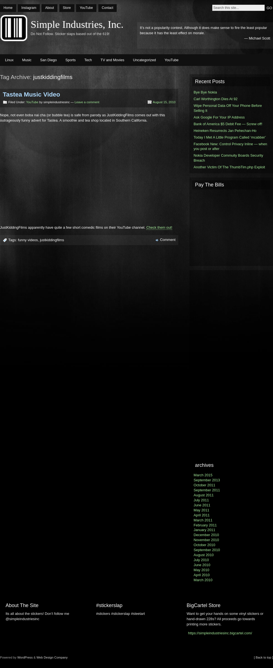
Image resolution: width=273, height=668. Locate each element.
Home (8, 8)
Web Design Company (52, 657)
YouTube (86, 8)
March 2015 (203, 475)
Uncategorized (144, 60)
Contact (107, 8)
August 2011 (204, 495)
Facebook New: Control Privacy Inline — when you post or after (230, 146)
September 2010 (207, 550)
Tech (88, 60)
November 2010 (206, 540)
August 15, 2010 (164, 102)
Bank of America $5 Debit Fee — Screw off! (228, 124)
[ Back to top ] (263, 657)
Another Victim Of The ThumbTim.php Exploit (229, 167)
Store (67, 8)
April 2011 (202, 515)
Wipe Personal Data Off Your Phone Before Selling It (228, 108)
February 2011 (205, 525)
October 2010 (204, 545)
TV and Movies (112, 60)
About (49, 8)
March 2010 (203, 580)
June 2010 (202, 565)
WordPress (25, 657)
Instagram (28, 8)
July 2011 (201, 500)
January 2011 (204, 530)
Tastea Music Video (31, 94)
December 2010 (206, 535)
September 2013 (207, 480)
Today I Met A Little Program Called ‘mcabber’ (230, 137)
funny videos (28, 240)
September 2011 (207, 490)
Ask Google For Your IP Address (219, 117)
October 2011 (204, 485)
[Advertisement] (231, 227)
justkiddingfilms (52, 240)
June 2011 (202, 505)
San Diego (48, 60)
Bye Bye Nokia (205, 92)
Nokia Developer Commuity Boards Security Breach (228, 157)
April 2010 (202, 575)
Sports (70, 60)
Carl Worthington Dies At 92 (216, 99)
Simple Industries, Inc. (77, 24)
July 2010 (201, 560)
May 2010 (201, 570)
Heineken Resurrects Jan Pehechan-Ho (225, 131)
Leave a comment (87, 102)
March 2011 (203, 520)
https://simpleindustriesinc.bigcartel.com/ (220, 633)
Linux (9, 60)
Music (26, 60)
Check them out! (159, 227)
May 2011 (201, 510)
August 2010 (204, 555)
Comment (168, 240)
